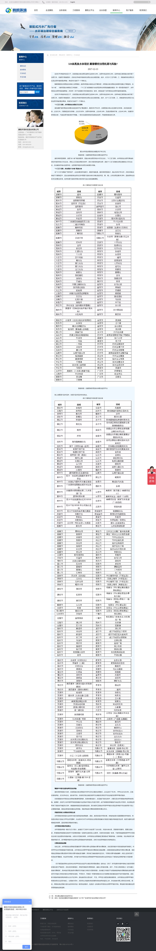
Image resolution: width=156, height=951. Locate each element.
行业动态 (23, 73)
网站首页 (62, 55)
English (72, 2)
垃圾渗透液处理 (45, 930)
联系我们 (143, 10)
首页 (36, 10)
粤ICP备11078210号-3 (65, 944)
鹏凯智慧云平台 (48, 910)
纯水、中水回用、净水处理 (49, 939)
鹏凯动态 (23, 66)
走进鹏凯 (49, 10)
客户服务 (129, 10)
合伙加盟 (103, 10)
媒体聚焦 (23, 69)
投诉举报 (90, 930)
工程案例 (76, 10)
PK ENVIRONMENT (32, 910)
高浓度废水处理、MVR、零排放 (50, 933)
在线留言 (90, 926)
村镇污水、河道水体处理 (48, 923)
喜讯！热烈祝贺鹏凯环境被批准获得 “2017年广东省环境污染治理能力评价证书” (80, 898)
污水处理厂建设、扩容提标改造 (50, 926)
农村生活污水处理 (62, 910)
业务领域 (62, 10)
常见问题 (23, 77)
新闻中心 (116, 10)
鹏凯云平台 (89, 10)
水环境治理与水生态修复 (48, 936)
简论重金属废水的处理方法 (64, 896)
